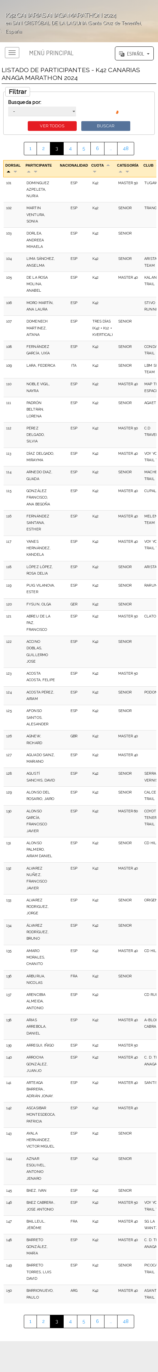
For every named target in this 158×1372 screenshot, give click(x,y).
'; (79, 21)
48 (126, 148)
